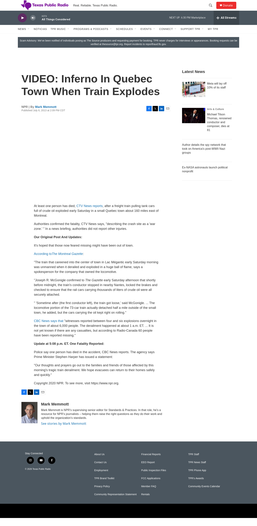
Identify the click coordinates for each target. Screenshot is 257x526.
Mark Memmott (46, 115)
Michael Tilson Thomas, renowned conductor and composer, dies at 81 (219, 130)
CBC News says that (48, 329)
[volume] (33, 26)
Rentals (145, 502)
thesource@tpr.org (112, 52)
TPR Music (58, 37)
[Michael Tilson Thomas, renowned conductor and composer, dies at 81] (193, 123)
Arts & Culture (215, 117)
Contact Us (100, 470)
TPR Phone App (197, 478)
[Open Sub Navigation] (28, 37)
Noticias (40, 37)
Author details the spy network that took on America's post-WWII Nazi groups (204, 156)
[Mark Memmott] (29, 420)
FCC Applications (150, 486)
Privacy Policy (102, 494)
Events (146, 37)
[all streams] (226, 26)
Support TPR (190, 37)
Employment (101, 478)
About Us (99, 462)
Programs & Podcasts (91, 37)
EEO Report (148, 470)
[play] (22, 26)
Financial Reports (151, 462)
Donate (230, 9)
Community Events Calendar (204, 494)
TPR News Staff (197, 470)
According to (58, 262)
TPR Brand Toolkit (104, 486)
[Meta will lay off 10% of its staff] (193, 97)
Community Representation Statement (115, 502)
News (22, 37)
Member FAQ (148, 494)
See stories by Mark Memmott (63, 431)
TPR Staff (193, 462)
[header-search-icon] (212, 9)
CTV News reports (89, 214)
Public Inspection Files (153, 478)
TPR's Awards (196, 486)
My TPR (213, 37)
